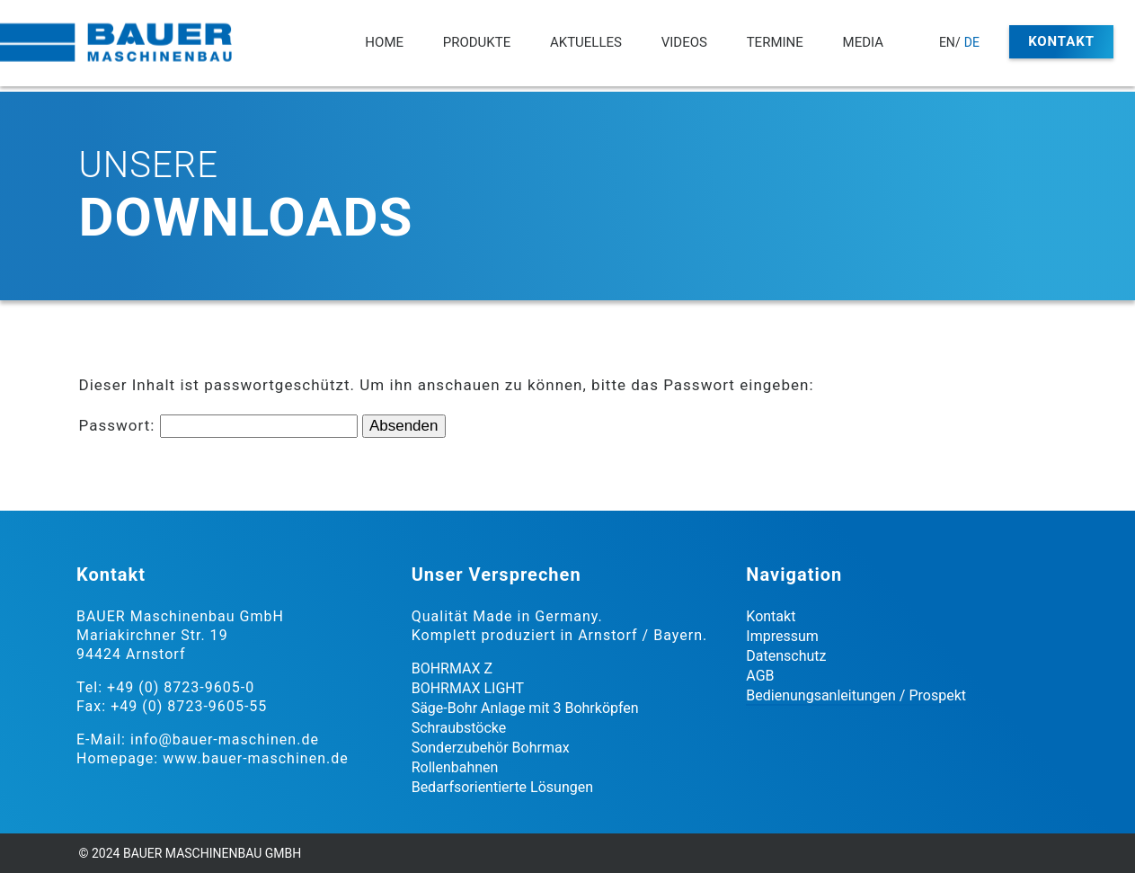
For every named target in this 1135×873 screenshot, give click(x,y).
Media (863, 42)
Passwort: (218, 425)
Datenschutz (786, 655)
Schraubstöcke (459, 727)
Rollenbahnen (455, 767)
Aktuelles (586, 42)
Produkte (476, 42)
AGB (760, 675)
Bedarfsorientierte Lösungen (502, 787)
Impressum (782, 636)
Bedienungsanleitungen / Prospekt (856, 695)
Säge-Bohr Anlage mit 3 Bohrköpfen (525, 708)
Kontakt (1061, 41)
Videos (684, 42)
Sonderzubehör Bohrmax (491, 747)
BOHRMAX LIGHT (468, 688)
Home (384, 42)
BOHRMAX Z (452, 668)
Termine (775, 42)
